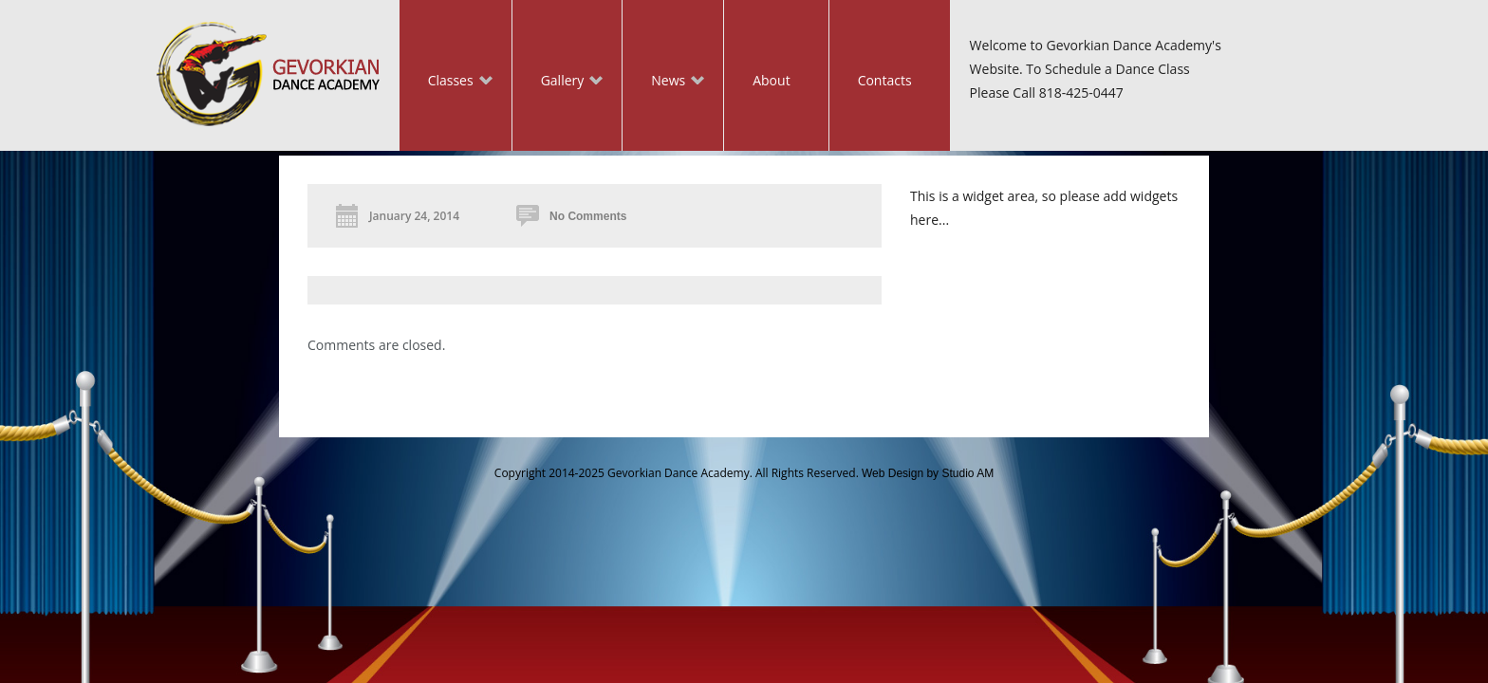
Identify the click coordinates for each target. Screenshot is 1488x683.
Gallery (558, 82)
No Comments (587, 216)
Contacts (885, 80)
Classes (446, 82)
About (771, 80)
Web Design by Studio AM (928, 473)
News (663, 82)
